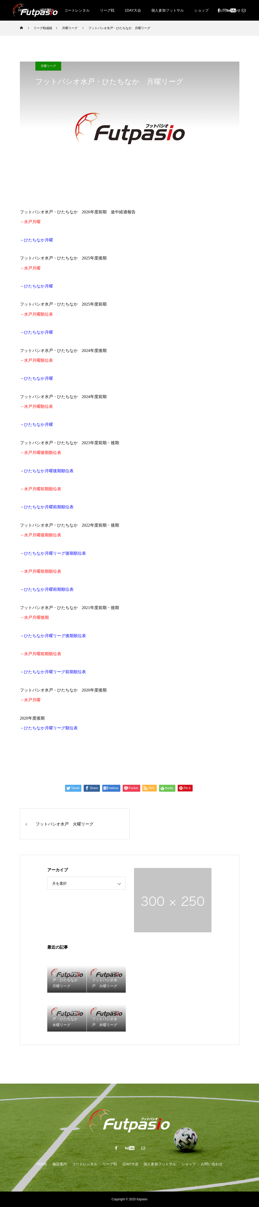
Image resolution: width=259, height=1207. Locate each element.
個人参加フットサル (167, 10)
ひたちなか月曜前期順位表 (49, 507)
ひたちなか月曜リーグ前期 (49, 672)
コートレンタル (77, 10)
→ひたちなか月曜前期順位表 (47, 589)
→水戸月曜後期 (34, 617)
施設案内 (59, 1164)
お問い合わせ (212, 1164)
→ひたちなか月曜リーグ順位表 (49, 728)
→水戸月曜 (30, 700)
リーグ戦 (107, 10)
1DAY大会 (133, 10)
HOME (41, 1164)
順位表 (80, 672)
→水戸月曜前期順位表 (40, 654)
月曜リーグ (48, 66)
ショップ (201, 10)
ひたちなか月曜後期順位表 (49, 471)
